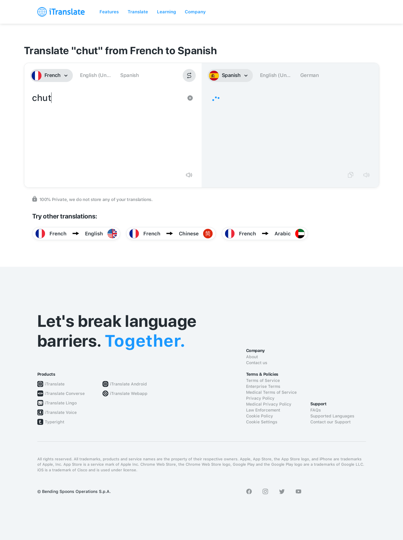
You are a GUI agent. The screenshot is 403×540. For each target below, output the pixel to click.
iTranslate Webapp (128, 393)
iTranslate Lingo (61, 403)
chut (107, 129)
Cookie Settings (261, 422)
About (252, 356)
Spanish (129, 75)
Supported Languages (332, 416)
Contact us (256, 362)
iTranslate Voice (61, 412)
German (309, 75)
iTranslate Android (128, 384)
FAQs (315, 410)
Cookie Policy (259, 416)
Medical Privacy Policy (268, 404)
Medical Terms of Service (271, 392)
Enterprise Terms (263, 386)
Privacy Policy (260, 398)
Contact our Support (330, 422)
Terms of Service (263, 380)
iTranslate (55, 384)
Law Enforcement (263, 410)
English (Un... (95, 75)
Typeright (54, 422)
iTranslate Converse (65, 393)
